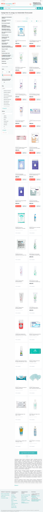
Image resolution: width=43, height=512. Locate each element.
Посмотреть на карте (35, 500)
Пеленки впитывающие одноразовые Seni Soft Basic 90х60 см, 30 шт (34, 201)
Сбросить (5, 132)
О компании (13, 496)
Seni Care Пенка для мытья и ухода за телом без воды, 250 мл (21, 94)
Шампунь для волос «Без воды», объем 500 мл (34, 228)
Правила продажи (24, 499)
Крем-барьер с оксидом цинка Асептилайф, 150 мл (20, 68)
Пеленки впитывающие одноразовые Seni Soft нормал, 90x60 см (34, 148)
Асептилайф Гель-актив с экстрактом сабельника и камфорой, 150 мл (33, 308)
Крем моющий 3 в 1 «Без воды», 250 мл (34, 441)
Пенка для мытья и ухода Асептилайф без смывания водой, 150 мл (35, 281)
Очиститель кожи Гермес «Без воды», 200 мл (34, 414)
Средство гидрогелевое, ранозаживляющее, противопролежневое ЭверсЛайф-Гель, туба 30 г (21, 281)
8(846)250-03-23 (36, 2)
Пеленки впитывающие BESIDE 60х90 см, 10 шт (20, 201)
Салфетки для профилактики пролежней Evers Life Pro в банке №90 (21, 334)
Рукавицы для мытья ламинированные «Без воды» (20, 228)
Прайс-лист (13, 504)
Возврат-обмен (23, 497)
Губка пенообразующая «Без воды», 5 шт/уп (20, 414)
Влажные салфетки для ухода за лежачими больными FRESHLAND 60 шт (20, 388)
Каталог (12, 499)
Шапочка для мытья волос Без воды (20, 41)
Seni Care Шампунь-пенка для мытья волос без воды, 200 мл (34, 94)
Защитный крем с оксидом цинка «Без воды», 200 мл (21, 441)
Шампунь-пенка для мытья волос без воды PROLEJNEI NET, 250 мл (21, 361)
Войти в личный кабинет (5, 493)
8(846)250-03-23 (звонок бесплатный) (35, 496)
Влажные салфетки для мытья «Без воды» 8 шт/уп (34, 361)
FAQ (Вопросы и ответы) (25, 500)
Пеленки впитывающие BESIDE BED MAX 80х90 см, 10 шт (34, 174)
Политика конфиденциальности (25, 502)
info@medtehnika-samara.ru (36, 499)
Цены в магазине (14, 500)
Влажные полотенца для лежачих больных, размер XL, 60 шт (35, 334)
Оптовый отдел (13, 506)
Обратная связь (14, 507)
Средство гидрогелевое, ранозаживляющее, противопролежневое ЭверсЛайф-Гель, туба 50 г (21, 308)
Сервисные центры (14, 503)
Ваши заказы (3, 496)
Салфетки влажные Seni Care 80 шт (34, 121)
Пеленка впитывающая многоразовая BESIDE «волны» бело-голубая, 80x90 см (20, 174)
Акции (12, 501)
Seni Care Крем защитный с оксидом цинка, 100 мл (20, 121)
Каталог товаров (1, 8)
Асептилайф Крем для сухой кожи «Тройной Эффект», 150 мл (35, 41)
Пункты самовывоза (24, 496)
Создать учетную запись (5, 495)
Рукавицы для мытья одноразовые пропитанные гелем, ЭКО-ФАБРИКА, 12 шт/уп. (21, 254)
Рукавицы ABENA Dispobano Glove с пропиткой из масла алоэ (35, 388)
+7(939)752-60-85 (37, 4)
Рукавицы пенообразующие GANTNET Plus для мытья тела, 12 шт (34, 68)
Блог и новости (13, 497)
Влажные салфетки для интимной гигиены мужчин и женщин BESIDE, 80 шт (21, 148)
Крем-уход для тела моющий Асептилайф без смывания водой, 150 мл (35, 254)
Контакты (34, 5)
